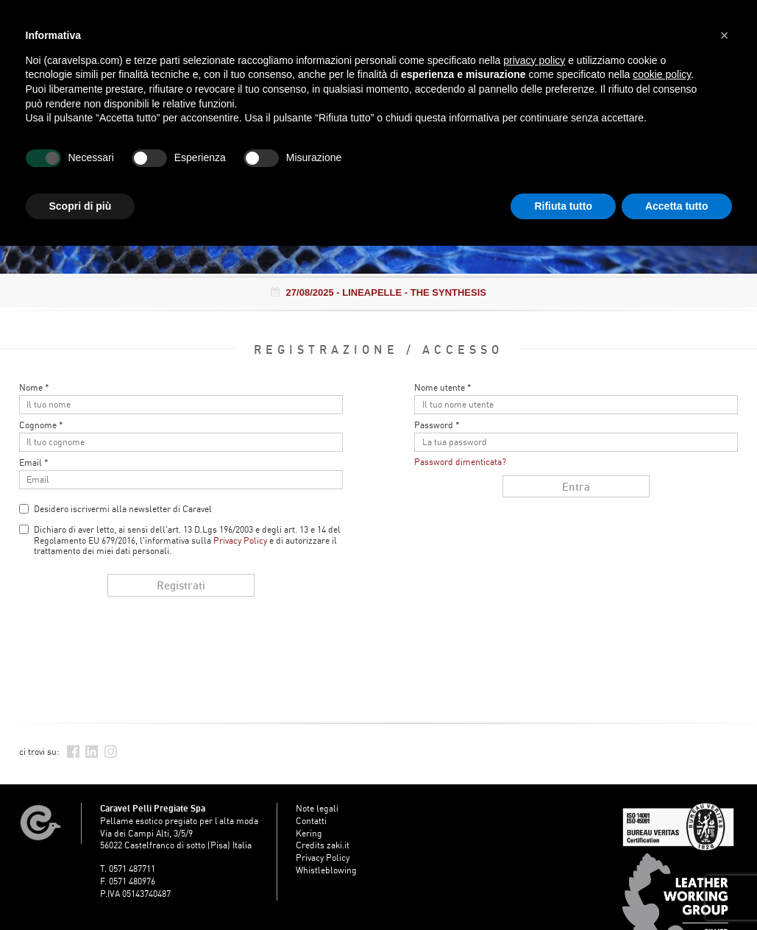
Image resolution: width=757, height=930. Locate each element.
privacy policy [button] (534, 60)
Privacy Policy (240, 540)
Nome (34, 388)
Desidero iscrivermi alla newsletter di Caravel (123, 508)
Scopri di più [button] (80, 206)
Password (437, 425)
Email (34, 463)
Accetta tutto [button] (676, 206)
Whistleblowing (326, 870)
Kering (309, 833)
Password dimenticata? (460, 461)
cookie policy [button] (662, 74)
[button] (724, 35)
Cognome (41, 425)
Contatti (311, 820)
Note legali (317, 808)
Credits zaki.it (322, 845)
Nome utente (443, 388)
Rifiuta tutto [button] (563, 206)
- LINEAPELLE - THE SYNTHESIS (378, 292)
